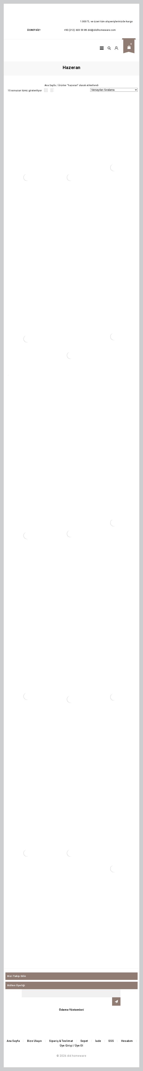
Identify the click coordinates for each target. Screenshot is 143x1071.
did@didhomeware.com (102, 30)
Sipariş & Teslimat (61, 1040)
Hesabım (127, 1040)
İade (98, 1040)
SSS (111, 1040)
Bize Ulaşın (34, 1040)
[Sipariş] (114, 90)
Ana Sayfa (50, 85)
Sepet (84, 1040)
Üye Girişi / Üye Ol (71, 1045)
